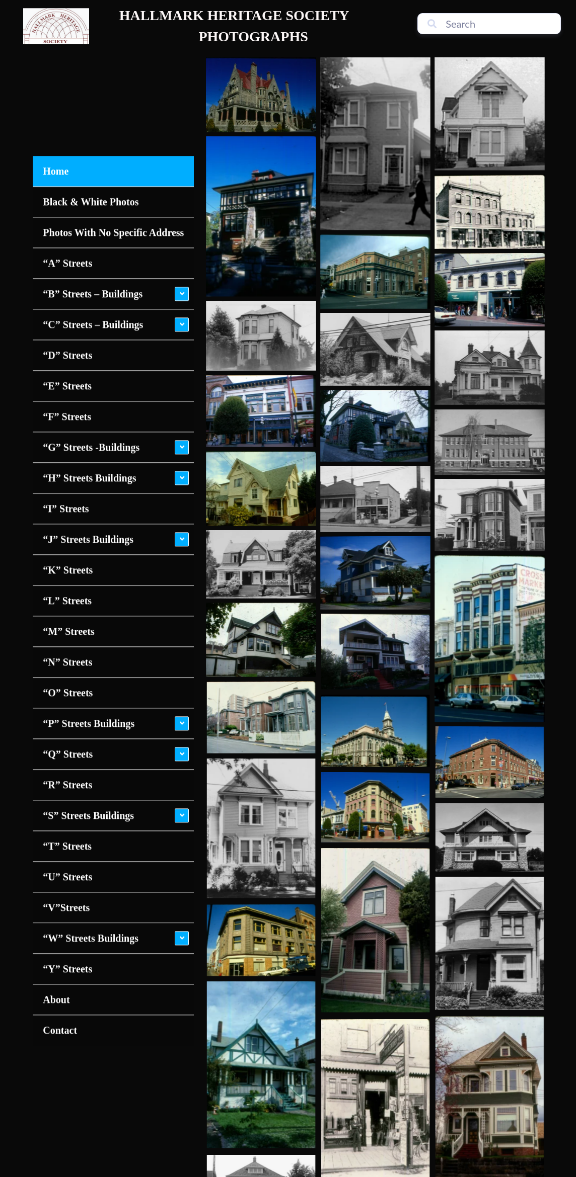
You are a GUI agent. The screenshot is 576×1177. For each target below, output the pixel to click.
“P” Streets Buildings (88, 616)
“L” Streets (67, 493)
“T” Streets (67, 738)
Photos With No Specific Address (113, 125)
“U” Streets (67, 769)
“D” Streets (67, 248)
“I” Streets (66, 401)
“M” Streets (68, 524)
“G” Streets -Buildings (91, 340)
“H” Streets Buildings (89, 370)
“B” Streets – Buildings (92, 186)
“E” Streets (67, 278)
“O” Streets (68, 585)
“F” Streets (67, 309)
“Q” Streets (68, 646)
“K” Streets (68, 462)
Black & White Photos (90, 94)
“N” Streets (67, 554)
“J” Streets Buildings (88, 432)
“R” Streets (67, 677)
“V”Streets (66, 800)
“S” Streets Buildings (88, 708)
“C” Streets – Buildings (93, 217)
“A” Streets (67, 155)
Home (55, 63)
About (56, 892)
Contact (60, 923)
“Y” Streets (67, 861)
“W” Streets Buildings (90, 830)
